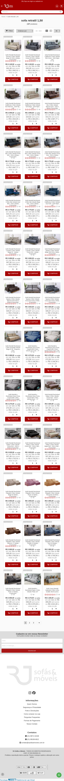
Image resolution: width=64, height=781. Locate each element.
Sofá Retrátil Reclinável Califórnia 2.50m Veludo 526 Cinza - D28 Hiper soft (52, 57)
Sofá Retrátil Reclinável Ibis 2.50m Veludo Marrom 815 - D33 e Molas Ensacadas (52, 106)
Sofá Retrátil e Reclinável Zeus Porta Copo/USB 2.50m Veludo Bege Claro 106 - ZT (52, 348)
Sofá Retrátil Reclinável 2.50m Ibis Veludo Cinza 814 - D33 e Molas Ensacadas (52, 154)
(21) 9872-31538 (32, 736)
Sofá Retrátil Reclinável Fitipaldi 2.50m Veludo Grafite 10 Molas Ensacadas (32, 542)
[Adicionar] (16, 75)
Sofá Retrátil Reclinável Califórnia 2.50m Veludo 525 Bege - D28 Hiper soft (32, 106)
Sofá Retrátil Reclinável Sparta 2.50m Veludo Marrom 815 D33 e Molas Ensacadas (13, 300)
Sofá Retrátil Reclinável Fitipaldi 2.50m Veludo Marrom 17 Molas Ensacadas (13, 542)
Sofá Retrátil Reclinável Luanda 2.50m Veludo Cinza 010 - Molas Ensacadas (32, 251)
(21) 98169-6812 (32, 739)
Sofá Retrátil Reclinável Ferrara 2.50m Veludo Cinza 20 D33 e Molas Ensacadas (32, 57)
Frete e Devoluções (32, 711)
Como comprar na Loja (32, 714)
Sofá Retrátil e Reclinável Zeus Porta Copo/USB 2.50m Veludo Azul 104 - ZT (33, 348)
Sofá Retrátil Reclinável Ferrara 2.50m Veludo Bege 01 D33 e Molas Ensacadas (13, 57)
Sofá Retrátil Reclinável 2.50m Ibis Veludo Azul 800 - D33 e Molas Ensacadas (13, 203)
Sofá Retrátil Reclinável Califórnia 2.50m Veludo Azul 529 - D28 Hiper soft (52, 203)
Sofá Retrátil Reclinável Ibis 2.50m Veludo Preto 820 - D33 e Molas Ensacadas (12, 154)
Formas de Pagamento (32, 720)
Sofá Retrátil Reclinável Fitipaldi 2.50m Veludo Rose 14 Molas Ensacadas (32, 494)
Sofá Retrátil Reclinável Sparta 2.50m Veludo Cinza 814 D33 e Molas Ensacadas (52, 300)
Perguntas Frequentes (32, 717)
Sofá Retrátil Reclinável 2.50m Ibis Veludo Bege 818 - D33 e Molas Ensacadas (32, 203)
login (31, 1)
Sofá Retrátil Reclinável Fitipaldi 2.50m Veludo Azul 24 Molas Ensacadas (52, 542)
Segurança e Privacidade (32, 707)
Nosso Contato (32, 724)
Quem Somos (32, 704)
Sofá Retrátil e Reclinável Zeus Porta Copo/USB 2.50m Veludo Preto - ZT (33, 397)
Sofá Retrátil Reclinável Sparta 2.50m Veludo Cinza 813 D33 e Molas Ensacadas (32, 300)
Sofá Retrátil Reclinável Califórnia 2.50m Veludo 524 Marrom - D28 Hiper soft (13, 106)
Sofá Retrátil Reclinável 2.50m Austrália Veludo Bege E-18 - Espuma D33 (13, 348)
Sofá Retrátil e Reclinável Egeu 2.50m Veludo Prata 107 (32, 590)
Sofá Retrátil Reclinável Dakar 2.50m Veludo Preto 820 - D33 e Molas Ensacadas (32, 445)
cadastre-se (39, 1)
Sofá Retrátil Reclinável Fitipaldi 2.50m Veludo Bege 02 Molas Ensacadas (13, 494)
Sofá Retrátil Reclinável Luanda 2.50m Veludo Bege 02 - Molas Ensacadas (13, 251)
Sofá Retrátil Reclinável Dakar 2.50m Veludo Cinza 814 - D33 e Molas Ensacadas (13, 445)
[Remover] (9, 75)
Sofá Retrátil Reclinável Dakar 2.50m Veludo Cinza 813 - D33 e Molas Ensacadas (52, 397)
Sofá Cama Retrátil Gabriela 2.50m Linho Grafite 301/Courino (52, 590)
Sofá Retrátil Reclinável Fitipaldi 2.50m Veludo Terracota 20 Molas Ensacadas (52, 494)
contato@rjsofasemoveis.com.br (32, 743)
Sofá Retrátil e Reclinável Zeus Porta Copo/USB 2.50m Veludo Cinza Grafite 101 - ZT (13, 397)
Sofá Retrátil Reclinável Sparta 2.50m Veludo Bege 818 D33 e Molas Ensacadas (52, 251)
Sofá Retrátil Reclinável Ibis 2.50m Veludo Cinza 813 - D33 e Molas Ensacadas (32, 154)
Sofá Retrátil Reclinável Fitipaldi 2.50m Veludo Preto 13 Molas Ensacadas (13, 591)
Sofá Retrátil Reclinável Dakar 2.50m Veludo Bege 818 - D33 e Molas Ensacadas (52, 445)
